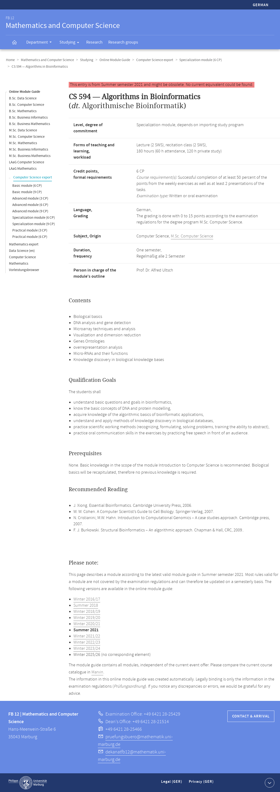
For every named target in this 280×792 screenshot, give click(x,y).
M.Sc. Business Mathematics (29, 155)
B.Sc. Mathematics (22, 111)
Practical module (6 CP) (29, 236)
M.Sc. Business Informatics (28, 149)
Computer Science (22, 257)
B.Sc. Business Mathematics (29, 123)
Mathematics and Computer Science (46, 60)
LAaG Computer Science (26, 162)
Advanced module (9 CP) (30, 211)
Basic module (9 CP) (27, 192)
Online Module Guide (113, 60)
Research (94, 42)
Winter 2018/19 (86, 611)
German (261, 5)
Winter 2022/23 (86, 642)
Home (10, 60)
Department (40, 43)
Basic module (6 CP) (27, 185)
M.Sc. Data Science (23, 130)
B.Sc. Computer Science (26, 104)
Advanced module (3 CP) (30, 198)
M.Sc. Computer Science (27, 136)
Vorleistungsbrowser (24, 269)
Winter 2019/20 (86, 617)
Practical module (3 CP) (29, 230)
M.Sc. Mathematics (23, 143)
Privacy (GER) (201, 783)
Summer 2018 (85, 605)
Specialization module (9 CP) (33, 224)
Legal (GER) (172, 783)
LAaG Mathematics (22, 168)
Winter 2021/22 (86, 636)
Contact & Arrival (251, 716)
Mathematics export (23, 244)
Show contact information (269, 782)
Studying (70, 43)
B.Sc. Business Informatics (28, 117)
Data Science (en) (22, 250)
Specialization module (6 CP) (198, 60)
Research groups (123, 42)
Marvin (97, 672)
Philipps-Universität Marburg (28, 782)
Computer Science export (152, 60)
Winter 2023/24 (86, 648)
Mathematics (18, 263)
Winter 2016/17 (86, 599)
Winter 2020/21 (86, 624)
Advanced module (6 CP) (30, 204)
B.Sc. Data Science (22, 98)
